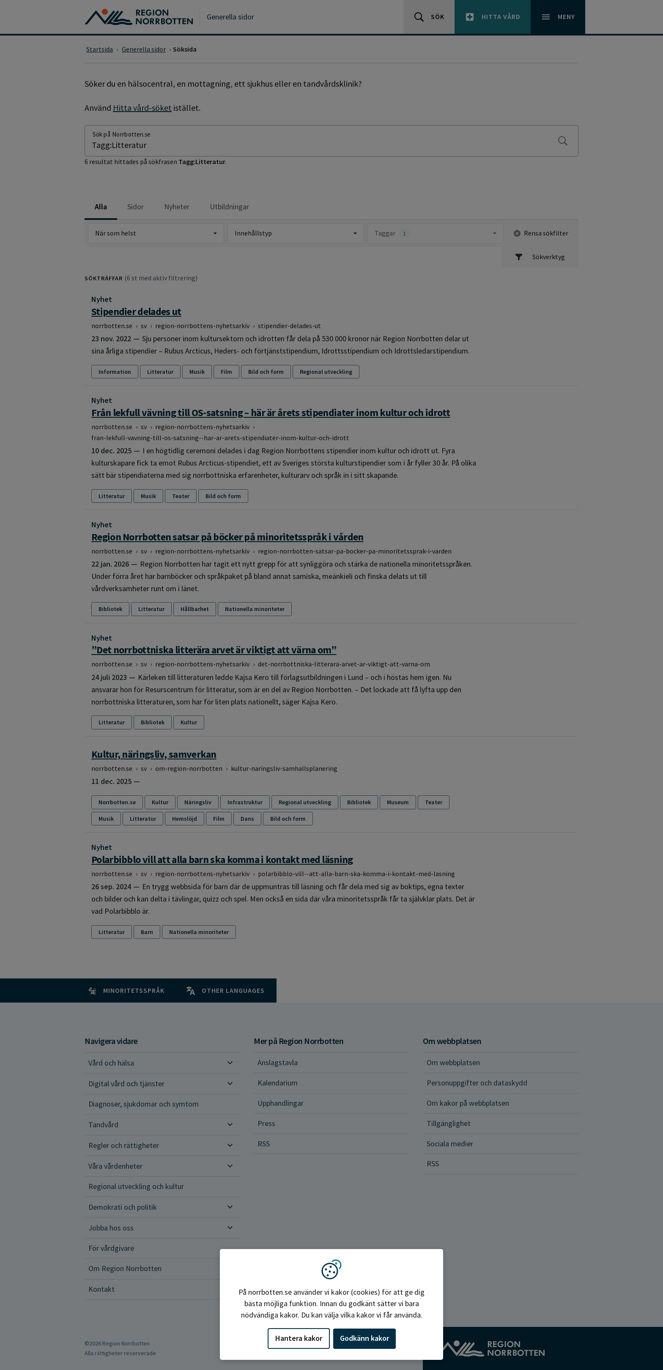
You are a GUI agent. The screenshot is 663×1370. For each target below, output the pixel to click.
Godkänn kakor (364, 1338)
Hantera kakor (298, 1338)
